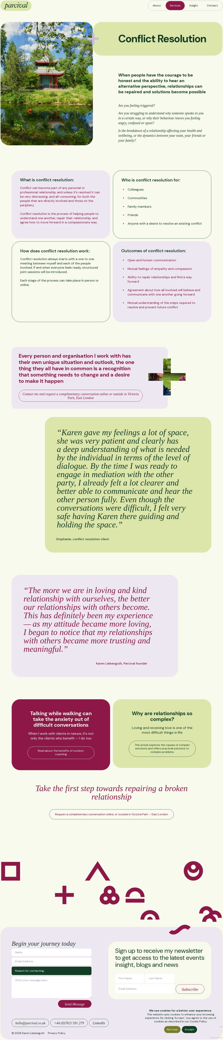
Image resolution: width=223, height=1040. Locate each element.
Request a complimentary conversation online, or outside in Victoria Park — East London (111, 814)
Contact (212, 5)
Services (175, 5)
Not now (172, 1029)
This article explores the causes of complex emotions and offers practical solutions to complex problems (162, 748)
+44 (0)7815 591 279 (69, 1023)
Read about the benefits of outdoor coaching (61, 752)
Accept (189, 1029)
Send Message (75, 1004)
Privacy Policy (56, 1033)
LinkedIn (99, 1023)
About (157, 5)
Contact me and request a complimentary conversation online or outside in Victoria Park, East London (80, 396)
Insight (194, 5)
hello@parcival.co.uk (30, 1023)
